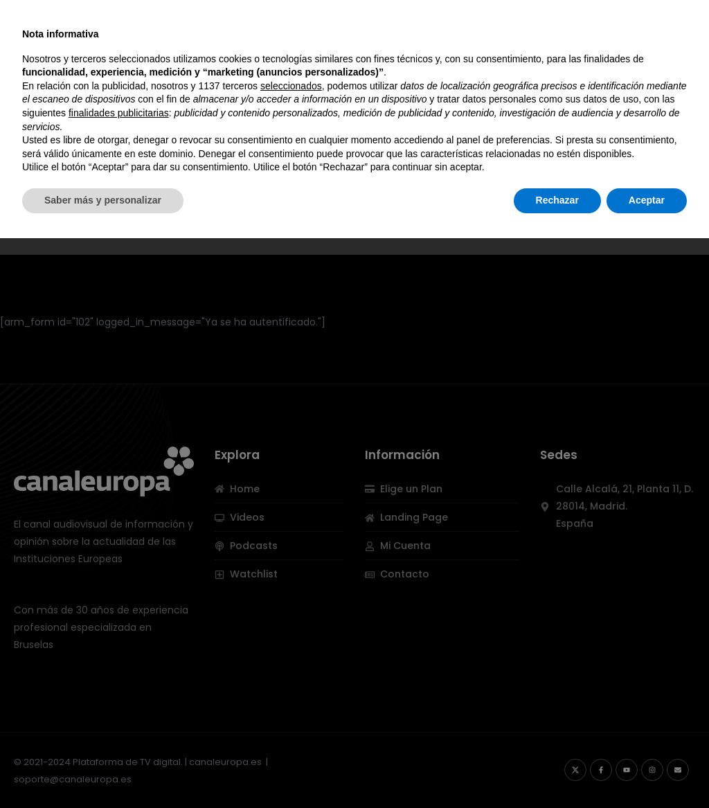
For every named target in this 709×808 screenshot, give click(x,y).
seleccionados (291, 655)
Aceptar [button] (647, 769)
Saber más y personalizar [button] (102, 769)
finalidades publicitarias (119, 682)
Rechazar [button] (557, 769)
